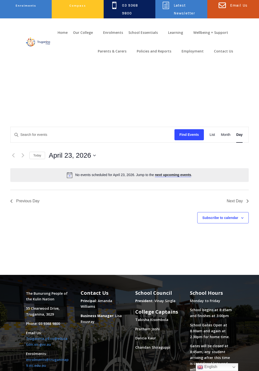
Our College (83, 32)
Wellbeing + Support (210, 32)
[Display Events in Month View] (225, 97)
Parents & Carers (112, 51)
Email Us (238, 5)
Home (63, 32)
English (207, 367)
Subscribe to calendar (220, 180)
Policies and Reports (154, 51)
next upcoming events (173, 137)
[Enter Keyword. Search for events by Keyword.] (92, 97)
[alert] (129, 137)
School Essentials (143, 32)
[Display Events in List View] (212, 97)
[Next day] (23, 118)
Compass (77, 5)
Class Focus (49, 363)
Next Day (238, 163)
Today (37, 117)
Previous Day (24, 163)
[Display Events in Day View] (239, 97)
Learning (175, 32)
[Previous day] (13, 118)
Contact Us (223, 51)
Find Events (189, 97)
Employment (193, 51)
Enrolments (26, 5)
